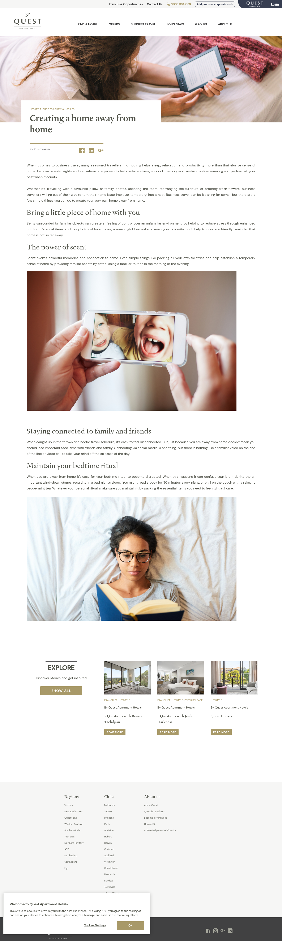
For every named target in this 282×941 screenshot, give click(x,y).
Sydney (108, 811)
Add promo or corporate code (215, 4)
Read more (115, 732)
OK (130, 925)
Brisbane (109, 817)
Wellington (109, 861)
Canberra (109, 849)
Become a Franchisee (155, 817)
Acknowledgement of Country (160, 830)
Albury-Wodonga (113, 893)
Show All (61, 691)
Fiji (66, 868)
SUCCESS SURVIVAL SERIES (58, 109)
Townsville (109, 886)
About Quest (151, 805)
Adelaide (109, 830)
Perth (107, 824)
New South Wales (73, 811)
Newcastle (109, 874)
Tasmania (69, 836)
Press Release (193, 700)
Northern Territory (74, 842)
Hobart (108, 836)
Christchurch (111, 868)
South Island (70, 861)
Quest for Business (154, 811)
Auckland (109, 855)
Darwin (108, 842)
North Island (70, 855)
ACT (66, 849)
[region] (76, 913)
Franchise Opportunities (126, 4)
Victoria (68, 805)
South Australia (72, 830)
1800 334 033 (179, 4)
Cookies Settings (95, 925)
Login (275, 4)
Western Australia (73, 824)
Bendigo (108, 880)
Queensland (70, 817)
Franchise (111, 700)
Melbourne (109, 805)
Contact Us (154, 4)
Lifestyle (36, 109)
